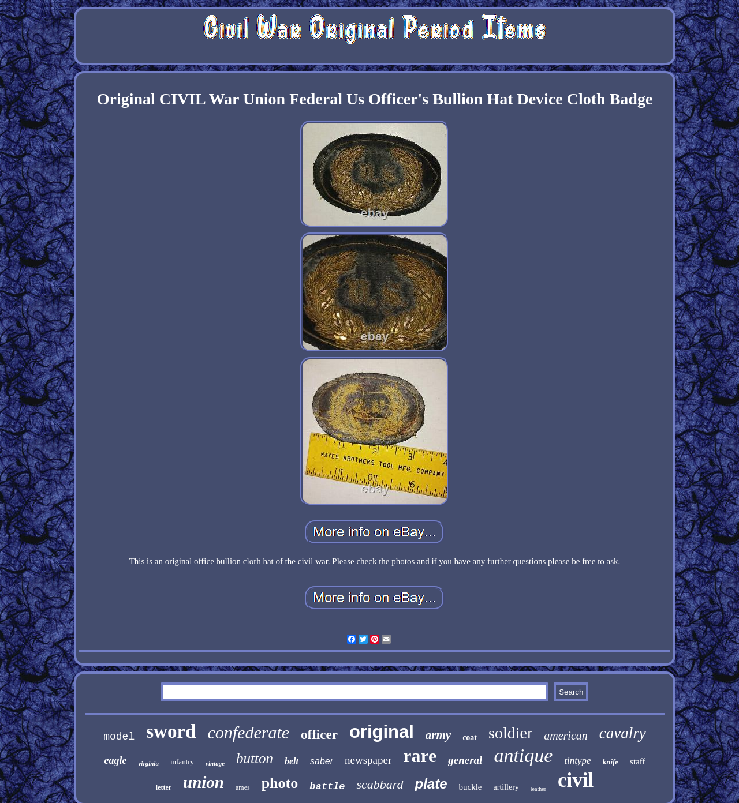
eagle (115, 760)
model (119, 736)
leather (538, 789)
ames (243, 787)
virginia (148, 763)
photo (280, 783)
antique (523, 755)
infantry (182, 761)
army (438, 735)
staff (637, 761)
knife (610, 761)
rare (419, 755)
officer (319, 734)
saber (321, 761)
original (381, 732)
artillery (506, 787)
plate (431, 783)
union (203, 782)
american (566, 735)
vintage (215, 763)
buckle (470, 786)
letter (163, 787)
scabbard (379, 784)
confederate (248, 732)
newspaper (368, 760)
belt (291, 761)
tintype (577, 760)
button (254, 758)
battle (327, 786)
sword (171, 731)
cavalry (622, 733)
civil (576, 780)
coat (469, 737)
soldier (510, 733)
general (465, 760)
